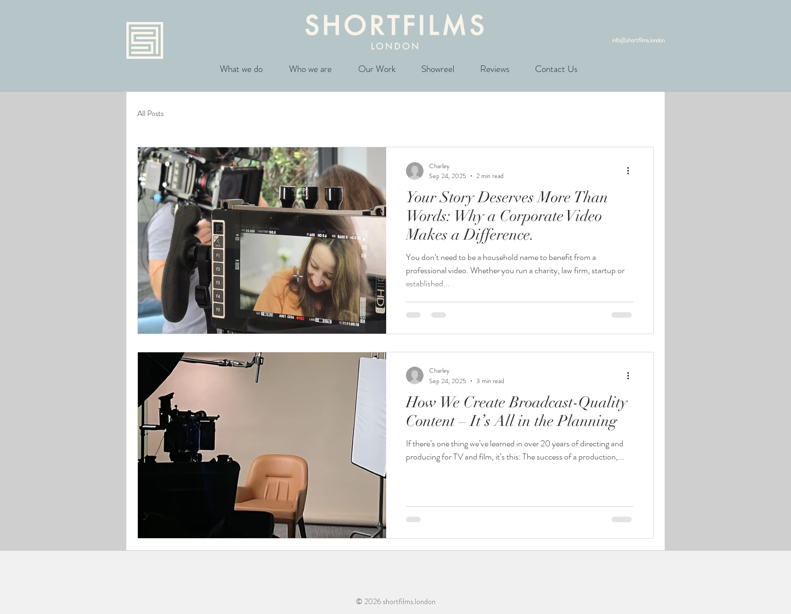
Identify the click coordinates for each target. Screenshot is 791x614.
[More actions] (631, 171)
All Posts (150, 113)
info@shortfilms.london (638, 40)
